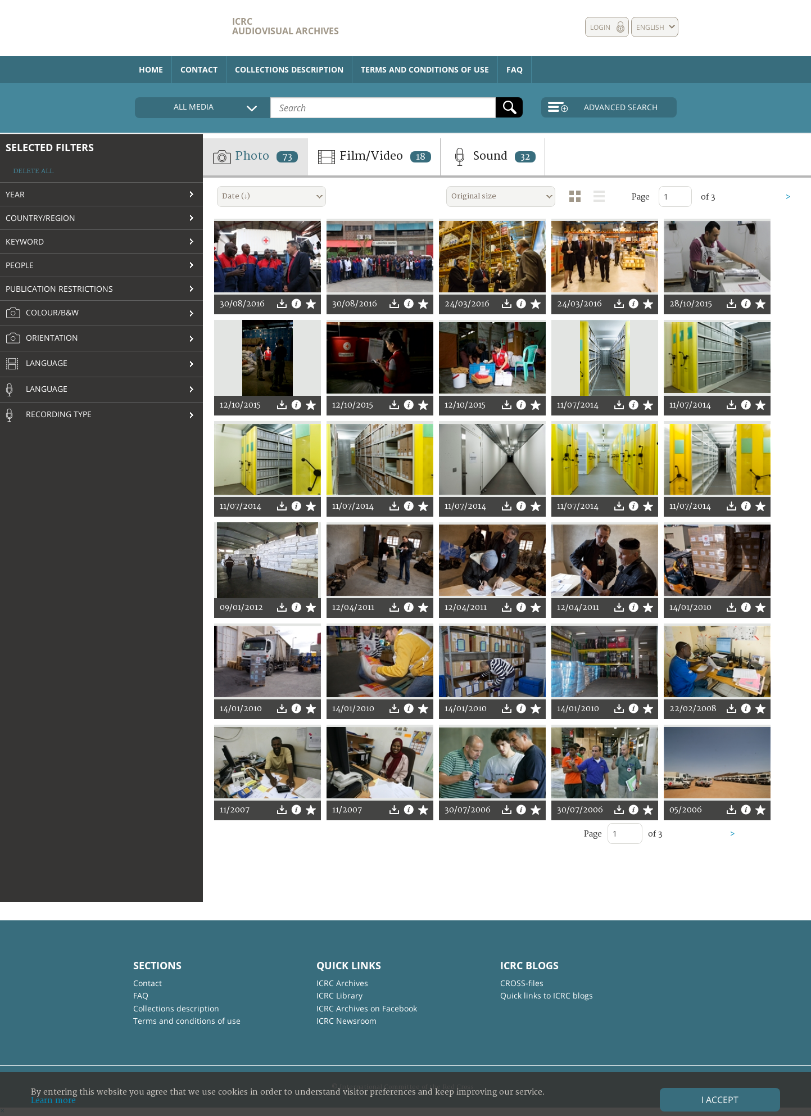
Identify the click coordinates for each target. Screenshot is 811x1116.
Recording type (49, 415)
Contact (199, 69)
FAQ (514, 69)
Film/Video (373, 156)
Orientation (42, 338)
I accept (719, 1100)
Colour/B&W (42, 313)
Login (600, 27)
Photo (255, 156)
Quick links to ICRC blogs (546, 995)
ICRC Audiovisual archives (285, 26)
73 (287, 156)
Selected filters (50, 147)
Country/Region (40, 218)
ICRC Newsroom (346, 1020)
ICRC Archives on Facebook (366, 1008)
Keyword (25, 241)
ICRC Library (339, 995)
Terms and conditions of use (425, 69)
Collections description (289, 69)
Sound (493, 156)
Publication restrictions (59, 288)
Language (36, 364)
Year (15, 194)
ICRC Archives (342, 983)
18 (420, 156)
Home (151, 69)
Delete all (33, 171)
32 (525, 156)
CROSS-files (521, 983)
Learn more (53, 1100)
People (20, 265)
